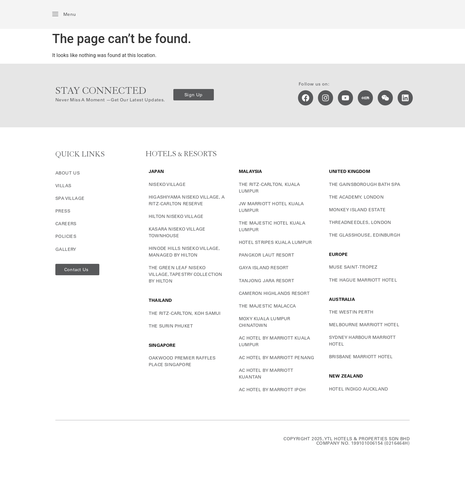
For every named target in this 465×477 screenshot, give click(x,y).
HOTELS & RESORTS (181, 154)
